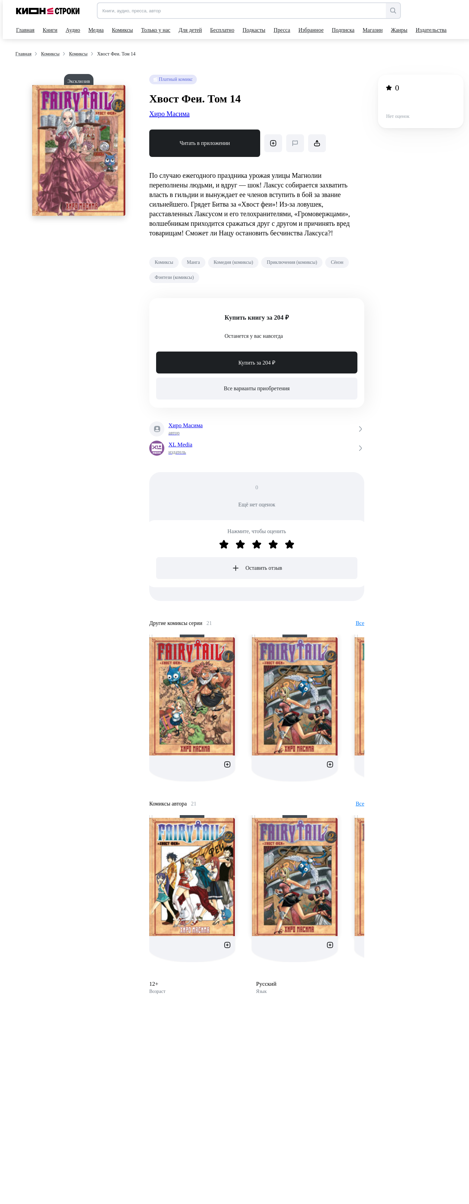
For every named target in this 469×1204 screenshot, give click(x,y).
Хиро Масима (169, 114)
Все (360, 623)
